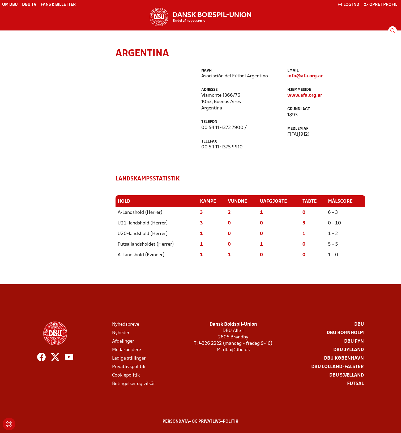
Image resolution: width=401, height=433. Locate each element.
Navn (206, 70)
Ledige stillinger (129, 358)
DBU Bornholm (345, 333)
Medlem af (297, 129)
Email (293, 70)
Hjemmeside (299, 90)
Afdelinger (123, 341)
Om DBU (10, 5)
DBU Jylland (348, 350)
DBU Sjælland (346, 375)
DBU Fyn (354, 341)
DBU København (344, 358)
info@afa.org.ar (305, 76)
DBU (359, 324)
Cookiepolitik (126, 375)
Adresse (209, 90)
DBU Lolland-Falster (337, 367)
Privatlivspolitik (128, 367)
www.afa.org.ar (304, 95)
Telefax (209, 141)
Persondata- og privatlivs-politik (200, 421)
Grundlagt (298, 109)
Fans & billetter (58, 5)
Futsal (355, 384)
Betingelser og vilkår (133, 384)
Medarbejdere (126, 350)
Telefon (209, 122)
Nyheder (121, 333)
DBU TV (29, 5)
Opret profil (380, 4)
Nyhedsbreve (125, 324)
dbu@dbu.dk (236, 350)
